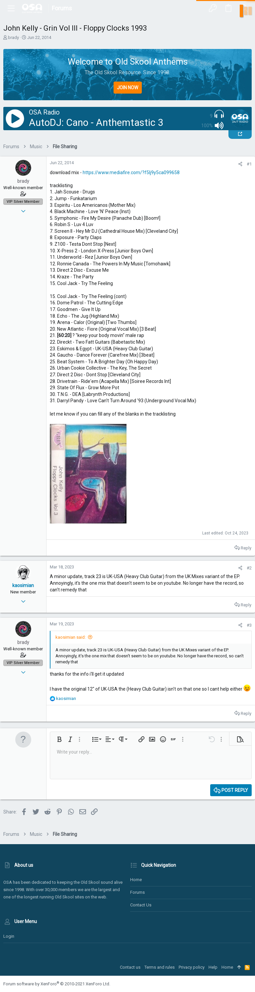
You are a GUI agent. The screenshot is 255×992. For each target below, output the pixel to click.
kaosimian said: (70, 637)
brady (13, 37)
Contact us (140, 904)
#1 (249, 164)
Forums (137, 892)
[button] (11, 8)
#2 (249, 567)
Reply (246, 547)
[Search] (244, 8)
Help (213, 967)
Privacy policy (192, 967)
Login (8, 936)
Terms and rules (159, 967)
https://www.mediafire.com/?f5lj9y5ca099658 (131, 172)
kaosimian (23, 585)
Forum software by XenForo (56, 983)
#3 (249, 625)
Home (136, 879)
